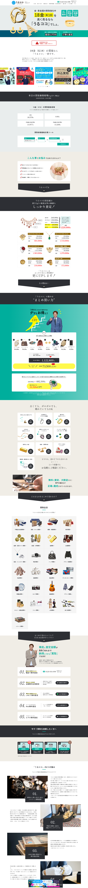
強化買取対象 (58, 3)
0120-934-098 (65, 2)
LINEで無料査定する (63, 694)
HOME (35, 3)
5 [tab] (45, 86)
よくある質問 (70, 3)
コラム (75, 3)
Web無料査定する (63, 705)
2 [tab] (40, 86)
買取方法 (45, 3)
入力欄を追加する (63, 144)
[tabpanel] (44, 76)
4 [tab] (43, 86)
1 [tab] (38, 86)
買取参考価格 (51, 3)
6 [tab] (47, 86)
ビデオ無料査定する (63, 716)
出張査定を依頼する (63, 682)
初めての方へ (39, 3)
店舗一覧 (64, 3)
